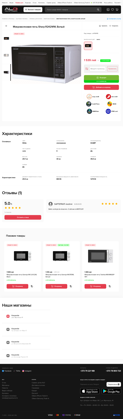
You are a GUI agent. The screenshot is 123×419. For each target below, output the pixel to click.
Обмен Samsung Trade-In (82, 2)
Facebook (6, 371)
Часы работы (108, 2)
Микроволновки (49, 18)
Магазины (5, 385)
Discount (35, 393)
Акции (11, 2)
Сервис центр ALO (38, 383)
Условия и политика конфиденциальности (10, 397)
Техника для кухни (36, 18)
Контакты (41, 2)
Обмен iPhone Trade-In (65, 2)
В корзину (17, 286)
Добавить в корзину (101, 87)
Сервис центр (51, 2)
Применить (112, 69)
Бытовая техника (22, 18)
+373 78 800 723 (113, 371)
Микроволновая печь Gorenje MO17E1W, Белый (60, 276)
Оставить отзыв (23, 217)
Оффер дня (19, 2)
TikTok (16, 371)
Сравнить (103, 26)
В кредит (101, 78)
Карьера (28, 2)
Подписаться (113, 384)
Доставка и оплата (38, 385)
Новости (4, 2)
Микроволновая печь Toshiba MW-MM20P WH (99, 276)
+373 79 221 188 (97, 2)
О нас (34, 2)
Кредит (34, 391)
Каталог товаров (33, 10)
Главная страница (8, 18)
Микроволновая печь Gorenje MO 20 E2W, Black (22, 276)
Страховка (35, 388)
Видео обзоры (7, 391)
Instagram (26, 371)
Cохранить (113, 26)
